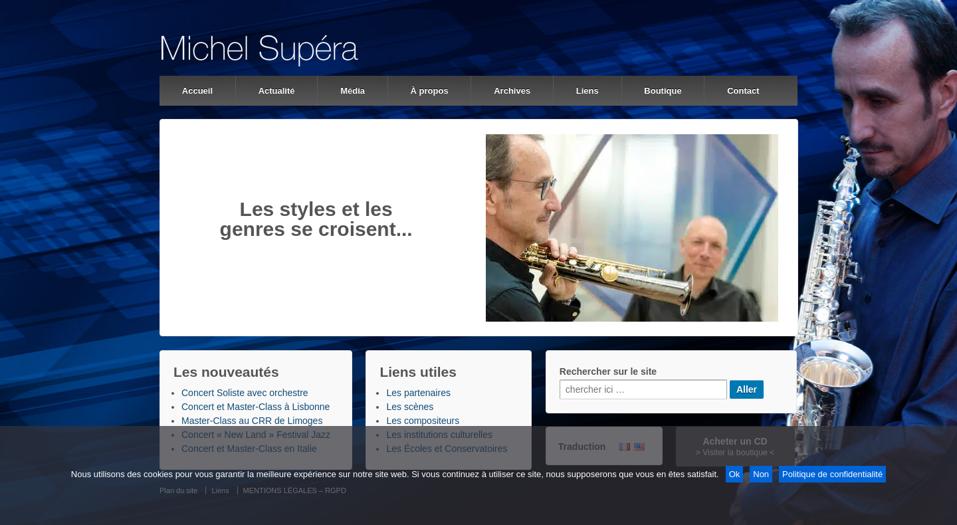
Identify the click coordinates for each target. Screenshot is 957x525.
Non (761, 474)
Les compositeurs (422, 420)
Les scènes (409, 406)
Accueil (197, 91)
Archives (512, 91)
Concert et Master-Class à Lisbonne (255, 406)
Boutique (662, 91)
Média (352, 91)
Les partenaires (418, 392)
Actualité (277, 91)
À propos (430, 91)
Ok (734, 474)
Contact (743, 91)
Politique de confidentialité (832, 474)
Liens (587, 91)
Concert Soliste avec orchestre (244, 392)
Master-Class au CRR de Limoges (251, 420)
